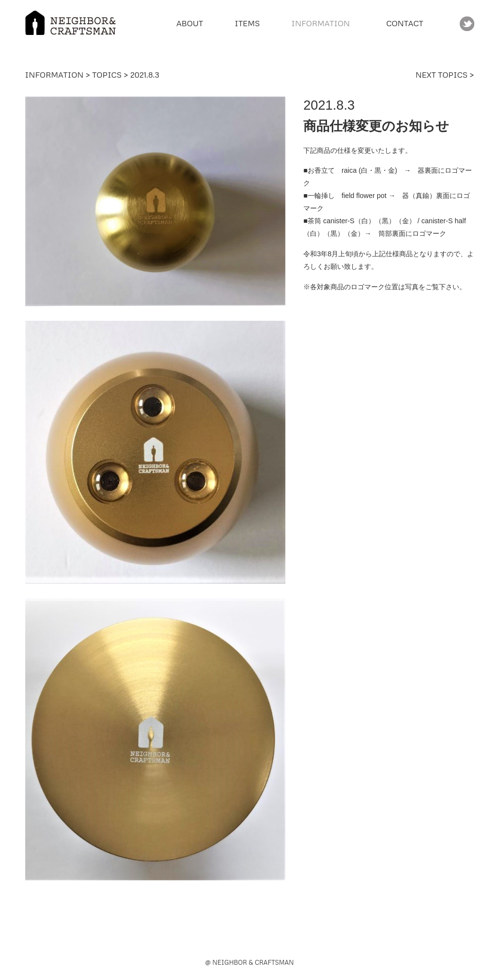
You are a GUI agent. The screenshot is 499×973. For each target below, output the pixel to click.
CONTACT (404, 23)
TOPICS (107, 75)
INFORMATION (54, 75)
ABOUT (189, 23)
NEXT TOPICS (442, 75)
